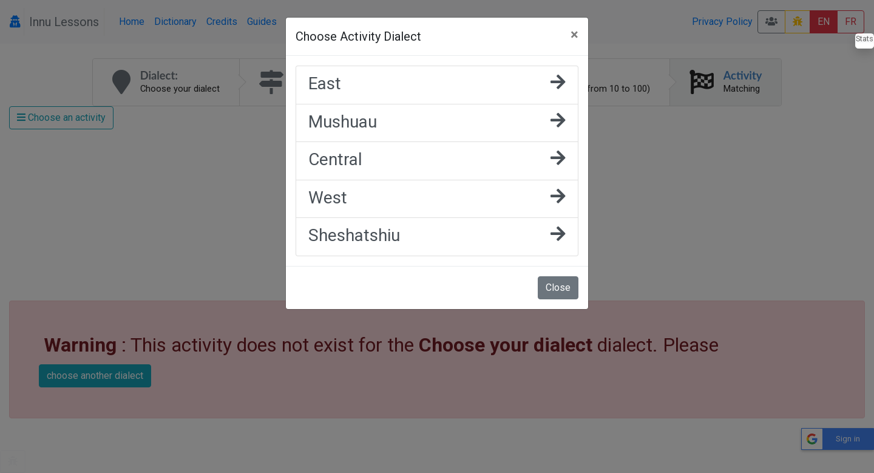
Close (558, 287)
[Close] (574, 35)
